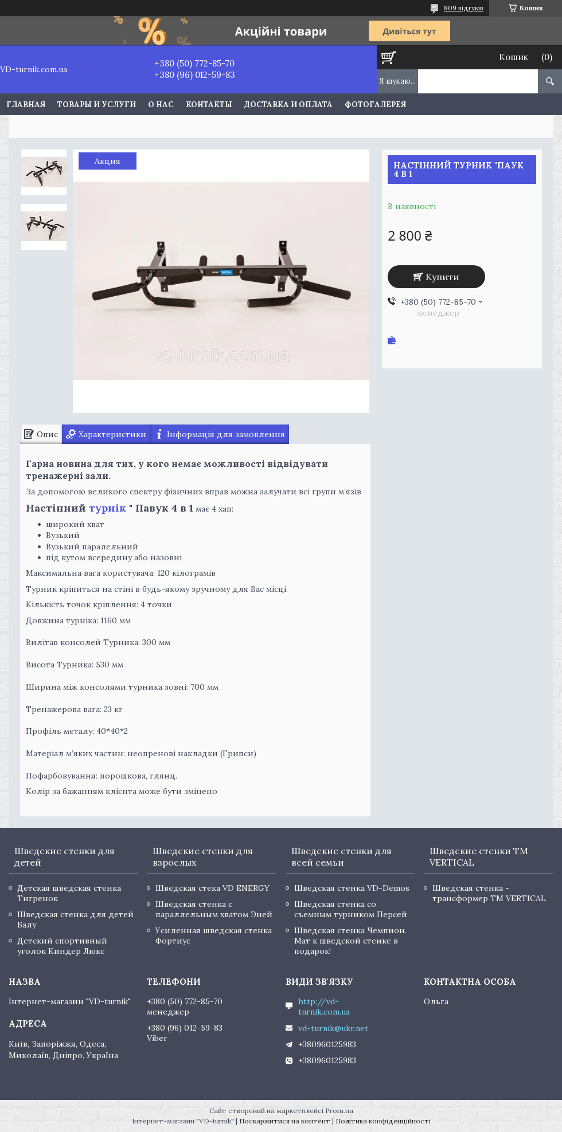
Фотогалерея (375, 104)
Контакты (209, 104)
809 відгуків (463, 7)
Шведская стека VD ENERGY (212, 888)
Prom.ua (339, 1110)
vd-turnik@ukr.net (333, 1028)
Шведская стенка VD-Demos (351, 888)
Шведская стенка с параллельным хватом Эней (213, 909)
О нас (161, 104)
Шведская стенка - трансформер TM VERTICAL (489, 893)
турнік (107, 507)
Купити (442, 276)
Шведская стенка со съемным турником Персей (350, 909)
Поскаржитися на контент (284, 1121)
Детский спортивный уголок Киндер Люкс (62, 946)
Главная (25, 104)
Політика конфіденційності (383, 1121)
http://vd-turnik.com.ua (324, 1006)
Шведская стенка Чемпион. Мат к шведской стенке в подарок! (350, 940)
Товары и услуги (96, 104)
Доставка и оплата (288, 104)
